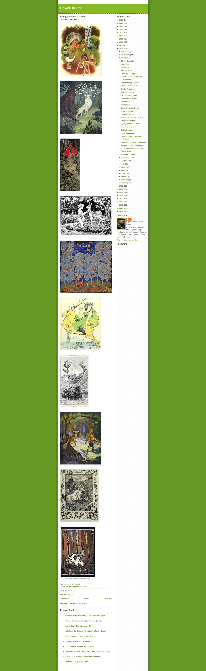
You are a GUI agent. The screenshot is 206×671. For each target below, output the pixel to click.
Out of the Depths (128, 121)
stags (85, 586)
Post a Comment (66, 595)
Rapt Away (125, 105)
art (67, 586)
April (123, 173)
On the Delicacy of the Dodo (76, 662)
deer (70, 586)
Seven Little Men (127, 92)
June (123, 167)
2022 (121, 33)
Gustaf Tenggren (127, 89)
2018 (121, 45)
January (124, 183)
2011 (121, 202)
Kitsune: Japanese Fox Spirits (77, 641)
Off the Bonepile (127, 61)
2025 (121, 23)
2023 (121, 29)
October (124, 58)
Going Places (126, 130)
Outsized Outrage (128, 74)
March (124, 176)
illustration (77, 586)
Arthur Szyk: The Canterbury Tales (79, 626)
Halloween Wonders (129, 86)
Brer (130, 219)
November (125, 55)
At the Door (125, 102)
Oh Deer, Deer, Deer (129, 95)
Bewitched (125, 64)
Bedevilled (125, 67)
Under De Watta (127, 114)
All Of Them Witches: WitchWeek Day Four (82, 657)
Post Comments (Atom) (79, 603)
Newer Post (64, 599)
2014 (121, 192)
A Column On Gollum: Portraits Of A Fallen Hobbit (85, 631)
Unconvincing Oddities (130, 83)
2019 (121, 42)
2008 (121, 211)
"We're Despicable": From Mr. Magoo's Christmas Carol (87, 651)
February (125, 180)
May (123, 170)
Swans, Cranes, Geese (130, 108)
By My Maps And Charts (130, 124)
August (124, 161)
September (126, 158)
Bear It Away (126, 151)
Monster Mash (126, 70)
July (123, 164)
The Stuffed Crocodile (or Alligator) (79, 646)
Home (86, 599)
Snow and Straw (127, 111)
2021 (121, 36)
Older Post (108, 599)
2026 (121, 20)
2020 (121, 39)
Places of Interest (128, 127)
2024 (121, 26)
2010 (121, 205)
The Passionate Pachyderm (132, 117)
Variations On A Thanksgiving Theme (80, 636)
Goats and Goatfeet (129, 98)
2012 (121, 199)
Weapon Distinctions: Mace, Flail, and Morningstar (85, 616)
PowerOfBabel (72, 8)
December (125, 52)
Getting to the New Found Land (133, 142)
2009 (121, 208)
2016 (121, 186)
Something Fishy (128, 133)
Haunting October (128, 154)
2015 (121, 189)
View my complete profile (127, 240)
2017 (121, 48)
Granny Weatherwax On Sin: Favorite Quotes (83, 621)
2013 (121, 195)
